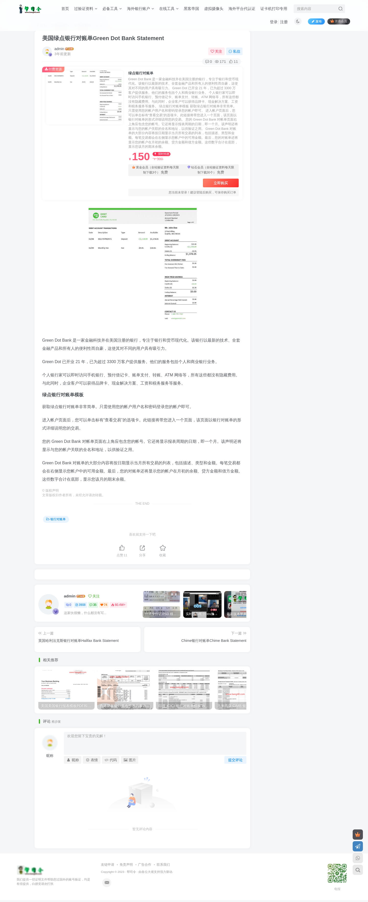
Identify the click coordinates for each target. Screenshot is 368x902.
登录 (274, 22)
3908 (80, 605)
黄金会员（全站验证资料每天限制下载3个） (155, 170)
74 (103, 605)
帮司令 (131, 871)
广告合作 (144, 864)
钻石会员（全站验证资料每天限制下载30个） (210, 170)
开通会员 (338, 21)
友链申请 (107, 864)
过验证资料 (85, 8)
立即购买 (221, 183)
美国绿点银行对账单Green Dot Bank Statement (103, 38)
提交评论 (235, 760)
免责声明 (126, 864)
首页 (65, 8)
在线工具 (169, 8)
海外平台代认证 (241, 8)
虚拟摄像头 (213, 8)
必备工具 (112, 8)
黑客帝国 (191, 8)
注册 (284, 22)
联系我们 (163, 864)
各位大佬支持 (151, 871)
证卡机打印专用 (273, 8)
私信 (234, 51)
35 (92, 605)
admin (59, 49)
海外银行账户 (140, 8)
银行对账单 (56, 519)
